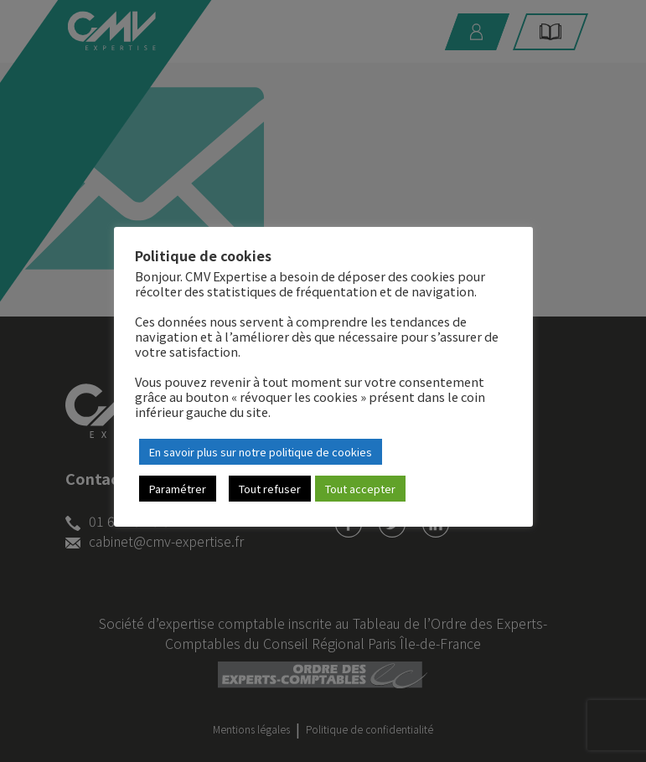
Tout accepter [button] (360, 489)
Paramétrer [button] (177, 489)
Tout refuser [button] (270, 489)
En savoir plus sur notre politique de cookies (260, 452)
